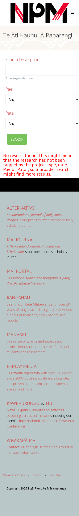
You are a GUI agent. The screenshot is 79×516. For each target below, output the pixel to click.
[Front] (29, 13)
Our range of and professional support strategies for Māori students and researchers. (38, 346)
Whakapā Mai (22, 440)
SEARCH (17, 139)
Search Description (22, 59)
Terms (37, 475)
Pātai (9, 113)
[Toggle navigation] (72, 12)
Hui (50, 403)
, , (19, 410)
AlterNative (21, 208)
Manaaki (16, 334)
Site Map (56, 475)
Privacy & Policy (14, 475)
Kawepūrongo (23, 403)
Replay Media (22, 366)
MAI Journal (21, 240)
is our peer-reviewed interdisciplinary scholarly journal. (40, 220)
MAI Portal (19, 271)
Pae (8, 89)
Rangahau (18, 297)
